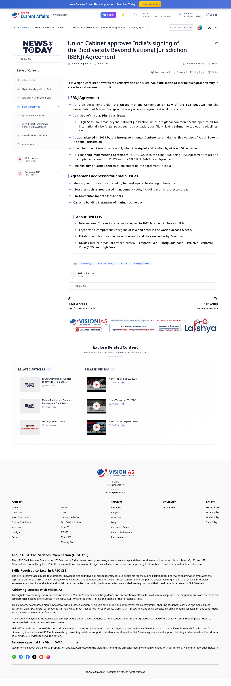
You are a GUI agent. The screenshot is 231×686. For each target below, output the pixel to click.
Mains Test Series (20, 517)
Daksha (15, 537)
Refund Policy (212, 517)
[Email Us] (190, 15)
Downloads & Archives (84, 27)
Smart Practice (44, 27)
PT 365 (64, 532)
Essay (64, 507)
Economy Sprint (138, 27)
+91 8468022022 (115, 485)
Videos (62, 27)
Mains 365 (66, 537)
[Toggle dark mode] (123, 14)
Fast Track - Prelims (71, 522)
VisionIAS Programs (113, 27)
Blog (113, 522)
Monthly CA (67, 542)
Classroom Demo (120, 527)
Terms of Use (212, 507)
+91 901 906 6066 (167, 16)
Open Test (116, 517)
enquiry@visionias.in (115, 492)
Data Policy (211, 522)
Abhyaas (115, 512)
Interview (16, 527)
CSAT (63, 512)
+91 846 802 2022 (149, 16)
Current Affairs (22, 27)
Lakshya (16, 532)
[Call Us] (136, 15)
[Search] (181, 27)
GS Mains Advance (70, 517)
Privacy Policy (212, 512)
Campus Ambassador (122, 532)
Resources (116, 507)
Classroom (17, 512)
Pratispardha (117, 537)
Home (15, 507)
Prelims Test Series (21, 522)
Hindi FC (65, 527)
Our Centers (169, 507)
